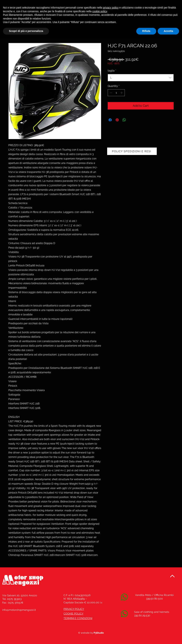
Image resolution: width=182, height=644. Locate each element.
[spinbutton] (116, 92)
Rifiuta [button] (146, 31)
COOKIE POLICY (73, 613)
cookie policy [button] (99, 11)
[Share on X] (131, 120)
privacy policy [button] (111, 7)
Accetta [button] (168, 31)
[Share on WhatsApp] (124, 120)
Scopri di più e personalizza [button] (26, 31)
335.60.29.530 (142, 615)
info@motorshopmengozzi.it (19, 609)
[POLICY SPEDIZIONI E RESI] (132, 151)
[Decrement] (110, 92)
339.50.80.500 (154, 598)
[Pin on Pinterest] (117, 120)
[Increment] (122, 92)
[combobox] (141, 77)
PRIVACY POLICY (74, 608)
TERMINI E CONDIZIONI (78, 618)
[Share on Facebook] (110, 120)
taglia (112, 70)
